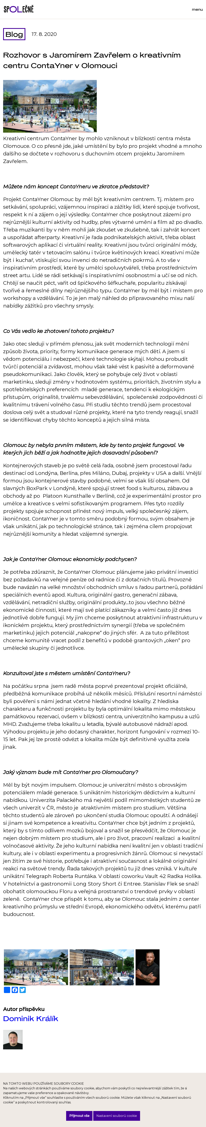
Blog (14, 34)
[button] (36, 967)
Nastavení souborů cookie (116, 1116)
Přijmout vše (79, 1116)
